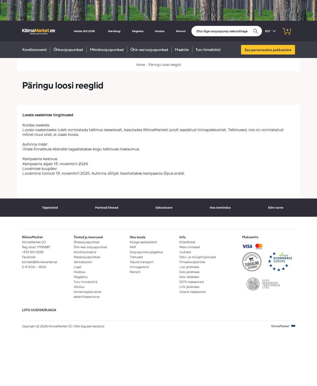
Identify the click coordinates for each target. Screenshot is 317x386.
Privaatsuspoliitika (192, 262)
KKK (133, 247)
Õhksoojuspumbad (68, 49)
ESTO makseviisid (191, 282)
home (140, 64)
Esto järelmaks (189, 272)
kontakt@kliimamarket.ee (39, 262)
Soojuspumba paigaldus (146, 252)
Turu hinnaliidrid (208, 49)
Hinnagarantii (139, 267)
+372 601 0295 (33, 252)
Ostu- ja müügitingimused (197, 257)
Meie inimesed (189, 247)
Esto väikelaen (189, 277)
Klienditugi (114, 31)
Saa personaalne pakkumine (268, 49)
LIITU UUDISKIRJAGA (39, 310)
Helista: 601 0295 (84, 31)
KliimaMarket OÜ (34, 242)
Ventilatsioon (83, 262)
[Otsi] (226, 31)
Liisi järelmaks (189, 267)
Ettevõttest (187, 242)
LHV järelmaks (189, 287)
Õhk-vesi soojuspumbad (149, 49)
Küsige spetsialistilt (143, 242)
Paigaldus (137, 31)
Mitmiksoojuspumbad (107, 49)
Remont (181, 31)
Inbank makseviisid (192, 292)
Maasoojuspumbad (87, 257)
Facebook (28, 257)
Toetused (136, 257)
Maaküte (182, 49)
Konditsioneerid (34, 49)
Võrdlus (79, 287)
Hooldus (159, 31)
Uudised (185, 252)
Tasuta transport (141, 262)
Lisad (77, 267)
